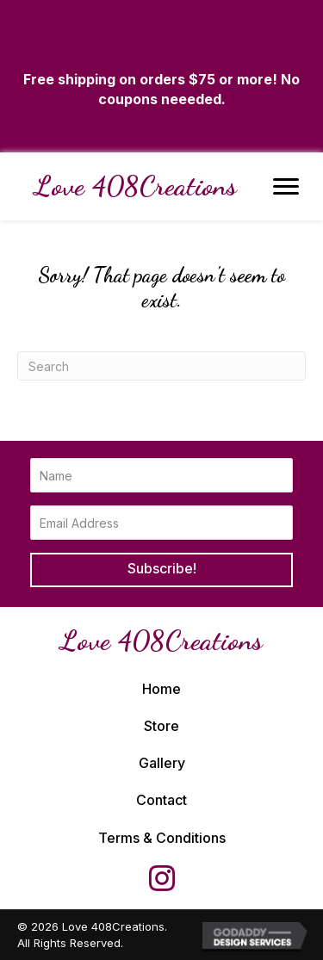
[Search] (161, 366)
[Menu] (286, 186)
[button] (161, 570)
